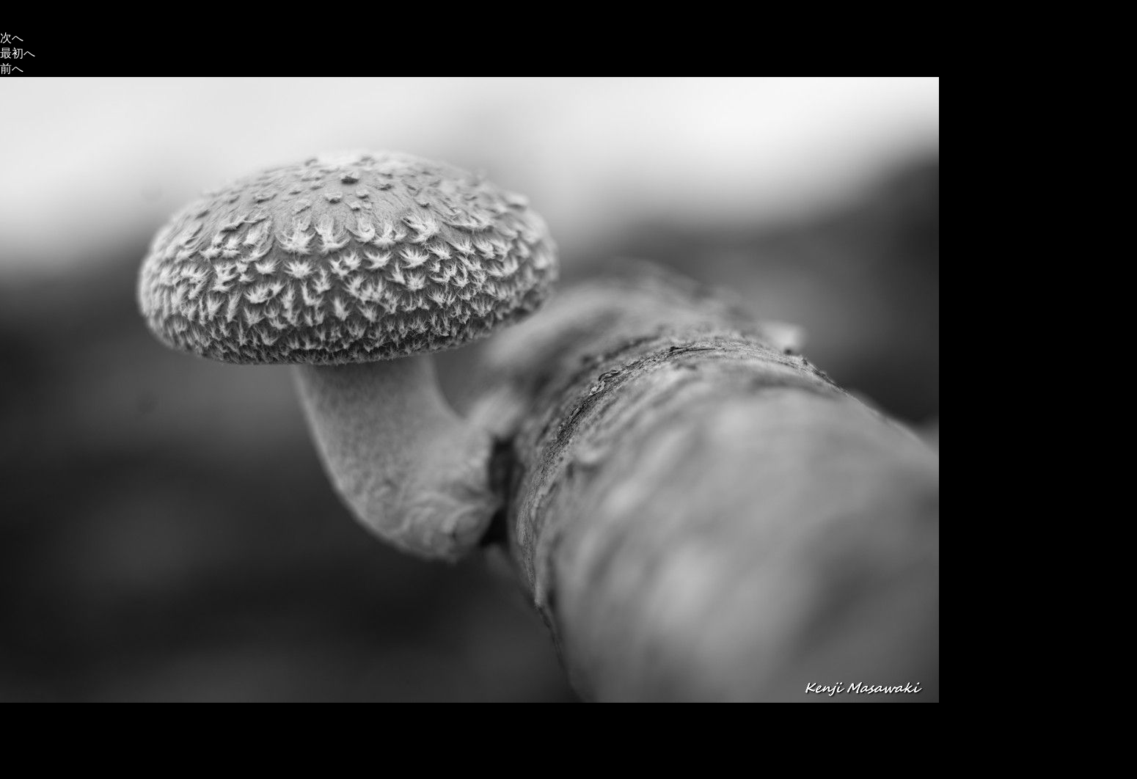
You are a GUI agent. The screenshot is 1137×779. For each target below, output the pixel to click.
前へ (11, 68)
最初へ (17, 53)
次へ (11, 38)
